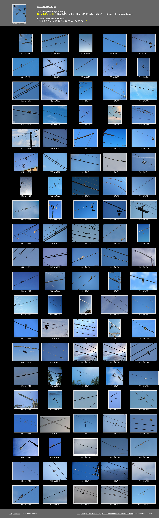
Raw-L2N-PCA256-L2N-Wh (89, 14)
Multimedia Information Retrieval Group (117, 514)
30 (62, 21)
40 (66, 21)
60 (72, 21)
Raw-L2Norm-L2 (65, 14)
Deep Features (15, 514)
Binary (109, 14)
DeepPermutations (123, 14)
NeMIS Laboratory (93, 514)
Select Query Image (46, 6)
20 (59, 21)
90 (82, 21)
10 (56, 21)
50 (69, 21)
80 (79, 21)
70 (76, 21)
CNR (83, 514)
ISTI (78, 514)
